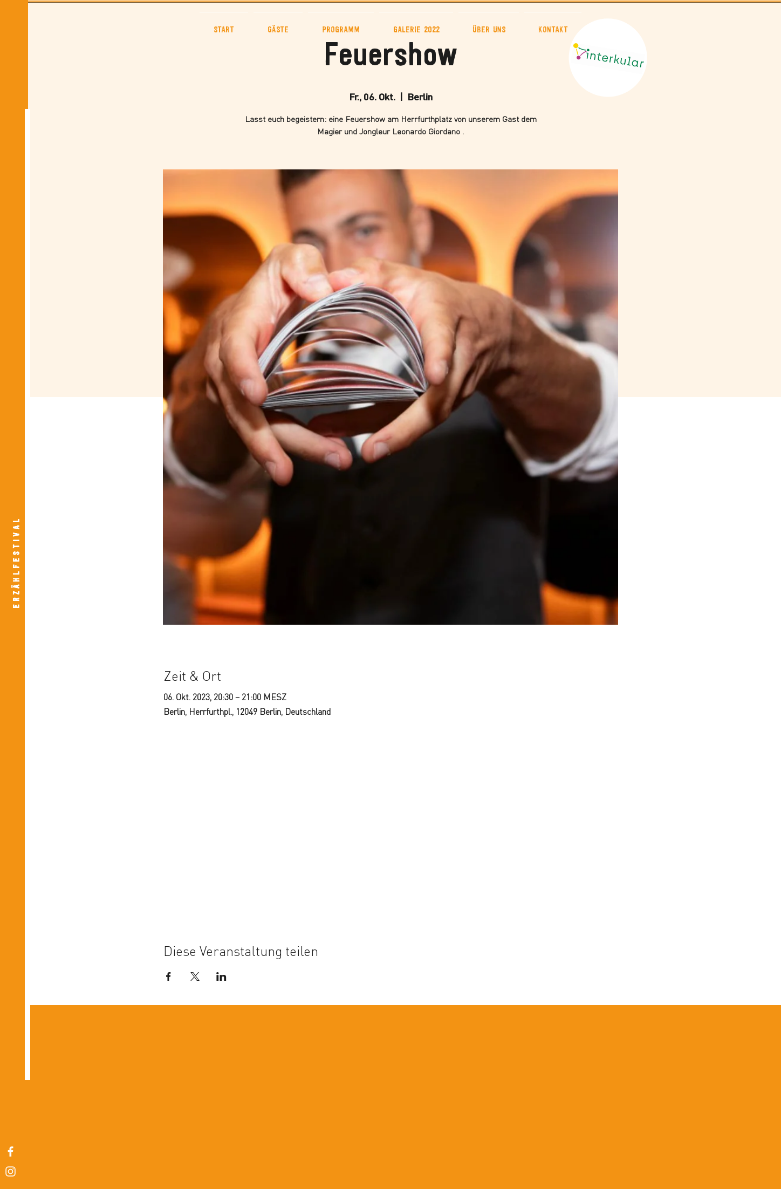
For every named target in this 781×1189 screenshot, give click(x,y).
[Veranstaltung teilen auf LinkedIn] (221, 976)
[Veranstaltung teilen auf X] (195, 976)
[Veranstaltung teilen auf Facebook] (168, 976)
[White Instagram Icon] (10, 1171)
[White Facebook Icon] (10, 1151)
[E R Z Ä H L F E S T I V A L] (16, 563)
